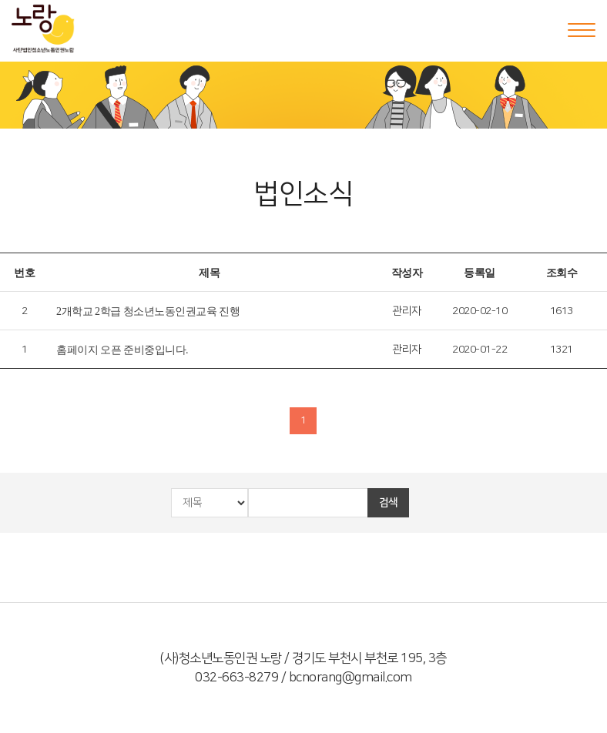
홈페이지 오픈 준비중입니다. (122, 350)
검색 (388, 503)
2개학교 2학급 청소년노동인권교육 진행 (148, 311)
